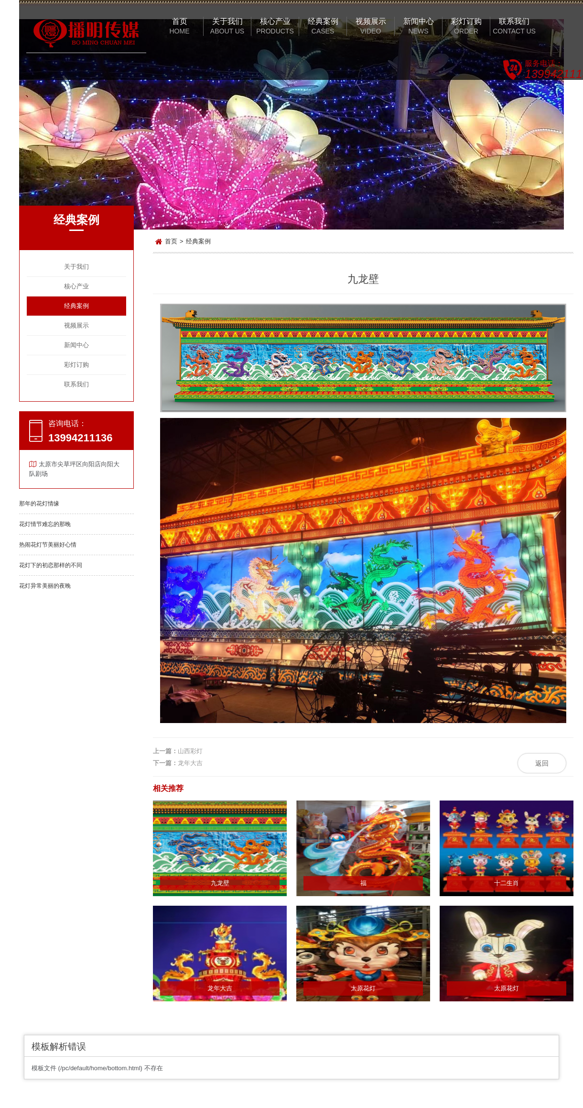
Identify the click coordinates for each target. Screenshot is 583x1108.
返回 (542, 763)
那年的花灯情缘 (39, 503)
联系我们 (76, 384)
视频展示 (76, 325)
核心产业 (76, 286)
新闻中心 (76, 345)
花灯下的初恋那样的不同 (50, 565)
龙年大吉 (190, 763)
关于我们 (76, 266)
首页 (171, 241)
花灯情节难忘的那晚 (45, 524)
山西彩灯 (190, 751)
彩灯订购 (76, 364)
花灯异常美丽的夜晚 (45, 585)
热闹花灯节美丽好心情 (47, 544)
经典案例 (76, 305)
